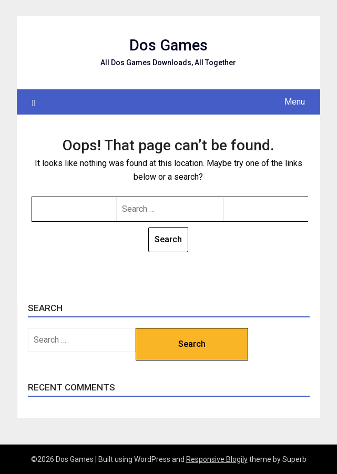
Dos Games (168, 45)
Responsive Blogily (217, 459)
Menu (294, 102)
